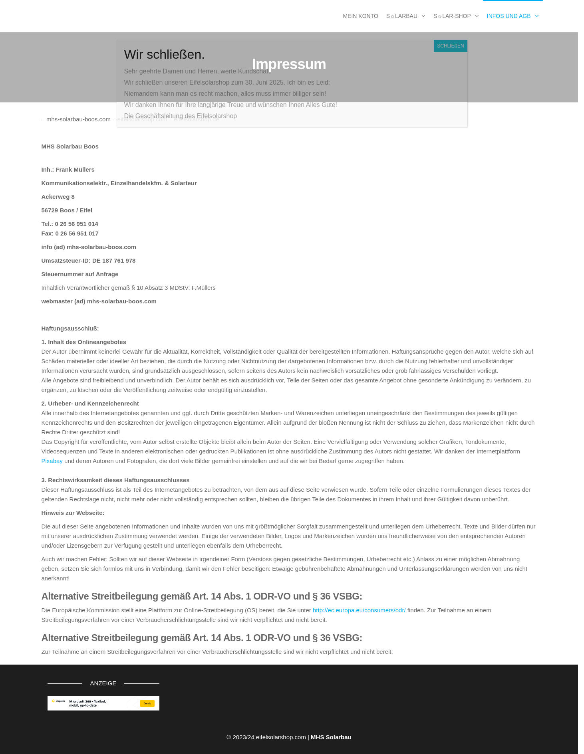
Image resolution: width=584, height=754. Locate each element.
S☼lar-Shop (452, 16)
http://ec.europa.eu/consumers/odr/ (359, 610)
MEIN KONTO (360, 16)
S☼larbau (401, 16)
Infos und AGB (509, 16)
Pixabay (52, 460)
